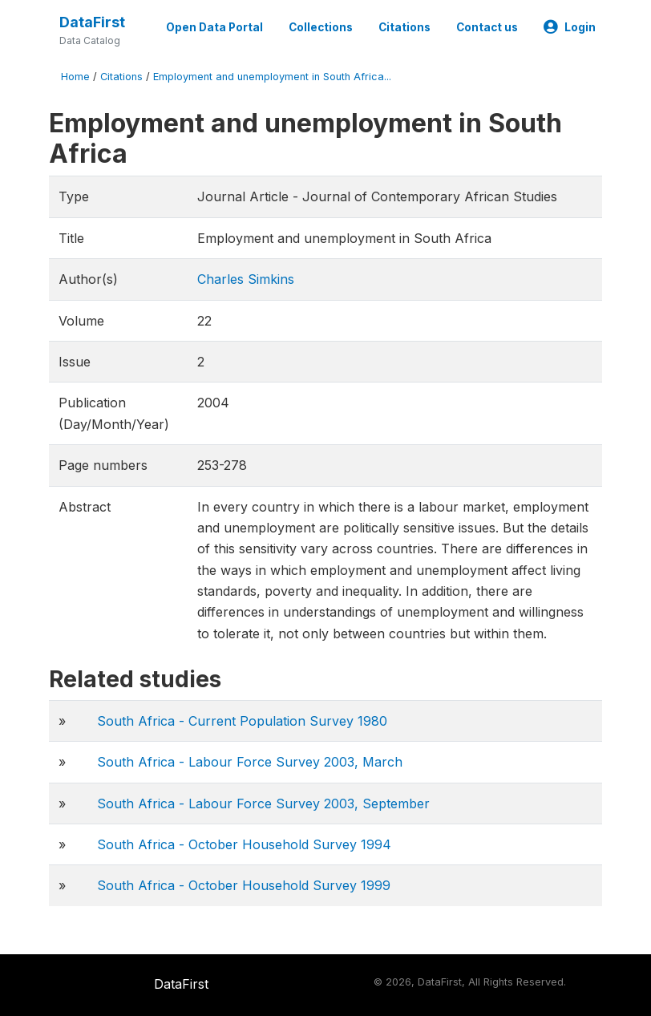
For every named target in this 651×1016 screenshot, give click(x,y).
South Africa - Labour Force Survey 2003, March (249, 762)
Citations (404, 27)
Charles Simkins (245, 279)
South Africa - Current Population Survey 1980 (242, 721)
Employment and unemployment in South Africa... (272, 77)
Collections (321, 27)
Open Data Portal (214, 27)
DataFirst (92, 22)
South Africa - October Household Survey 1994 (244, 844)
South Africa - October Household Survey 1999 (243, 885)
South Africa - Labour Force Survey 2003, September (263, 803)
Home (75, 77)
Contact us (487, 27)
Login (570, 27)
